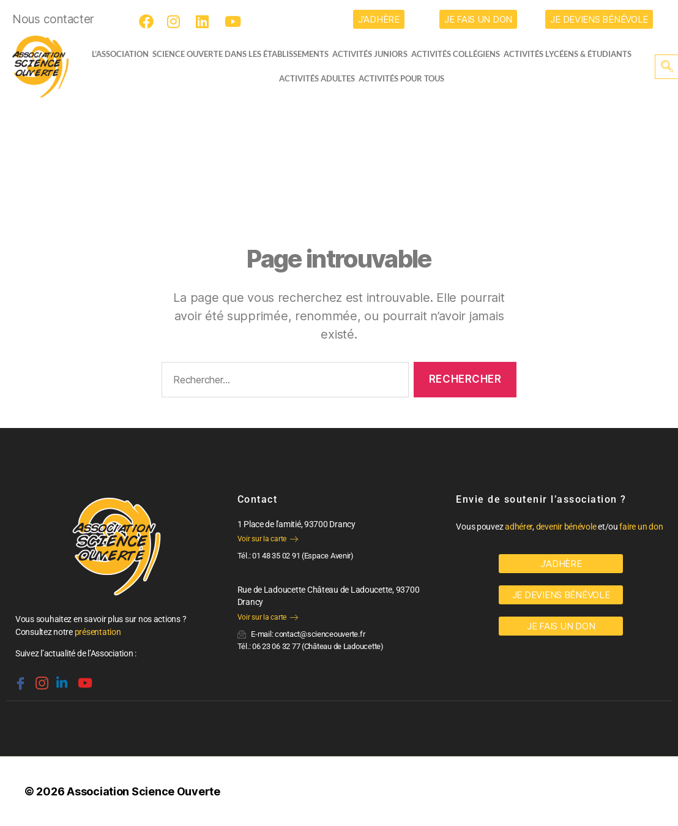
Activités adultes (317, 78)
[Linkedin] (60, 678)
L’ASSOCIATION (115, 54)
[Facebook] (148, 21)
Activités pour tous (401, 78)
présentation (98, 632)
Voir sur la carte (267, 539)
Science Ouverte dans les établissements (245, 54)
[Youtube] (234, 21)
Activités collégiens (460, 54)
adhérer (518, 526)
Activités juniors (374, 54)
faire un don (641, 526)
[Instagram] (176, 21)
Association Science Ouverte (143, 791)
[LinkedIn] (205, 21)
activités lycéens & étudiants (572, 54)
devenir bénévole (566, 526)
